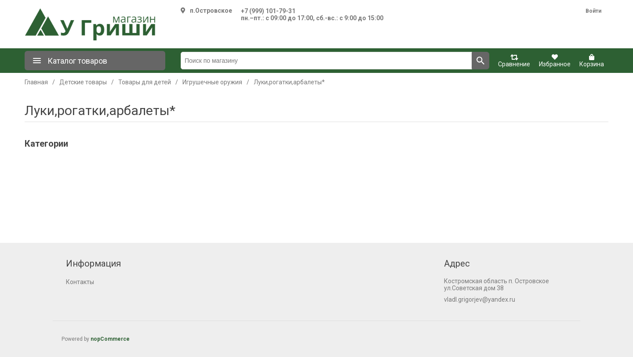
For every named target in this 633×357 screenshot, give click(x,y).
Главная (36, 82)
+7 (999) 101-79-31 (268, 10)
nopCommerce (110, 339)
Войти (593, 11)
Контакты (80, 281)
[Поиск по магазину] (326, 60)
